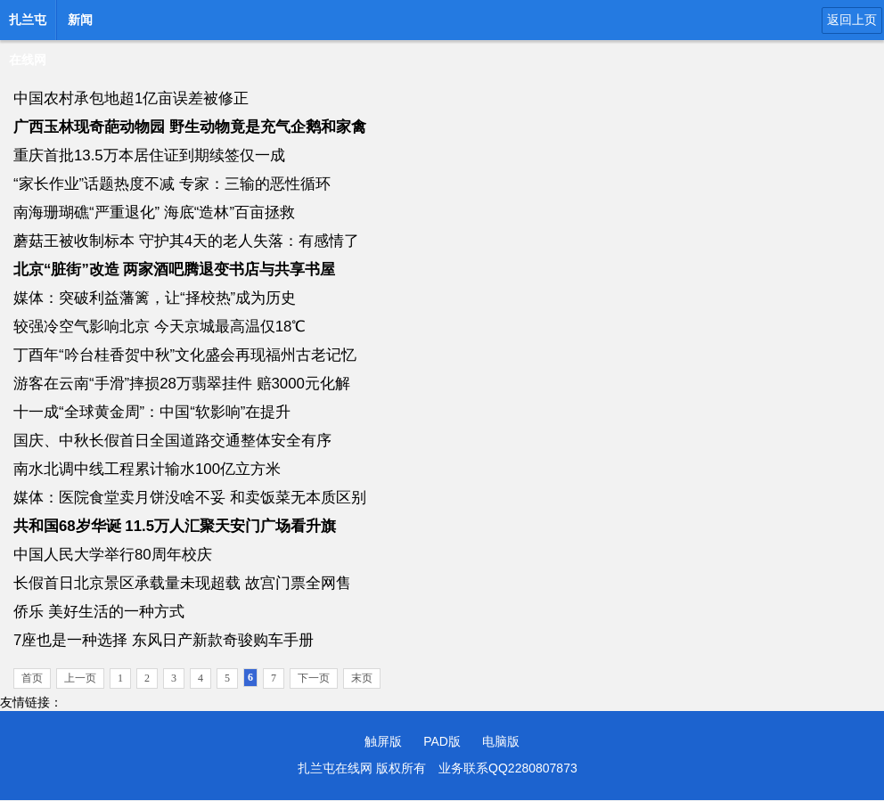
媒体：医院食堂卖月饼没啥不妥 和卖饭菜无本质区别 (189, 497)
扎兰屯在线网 (27, 24)
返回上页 (852, 19)
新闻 (80, 19)
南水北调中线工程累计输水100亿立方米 (147, 469)
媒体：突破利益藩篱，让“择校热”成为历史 (154, 298)
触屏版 (383, 741)
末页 (361, 678)
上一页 (80, 678)
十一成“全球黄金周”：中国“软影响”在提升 (152, 412)
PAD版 (442, 741)
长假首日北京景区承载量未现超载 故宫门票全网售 (182, 583)
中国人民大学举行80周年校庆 (112, 554)
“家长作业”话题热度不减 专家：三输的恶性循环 (172, 184)
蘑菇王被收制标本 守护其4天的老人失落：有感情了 (186, 241)
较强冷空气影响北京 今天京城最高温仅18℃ (159, 326)
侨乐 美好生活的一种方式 (98, 611)
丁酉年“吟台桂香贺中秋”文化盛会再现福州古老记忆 (184, 355)
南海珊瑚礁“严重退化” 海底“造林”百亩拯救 (154, 212)
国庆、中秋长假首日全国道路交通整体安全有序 (172, 440)
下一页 (314, 678)
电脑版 (501, 741)
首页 (32, 678)
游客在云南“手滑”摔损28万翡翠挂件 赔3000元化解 (181, 383)
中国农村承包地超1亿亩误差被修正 (131, 98)
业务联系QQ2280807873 (507, 768)
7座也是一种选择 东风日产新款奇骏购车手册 (163, 640)
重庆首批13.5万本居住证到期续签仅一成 (149, 155)
